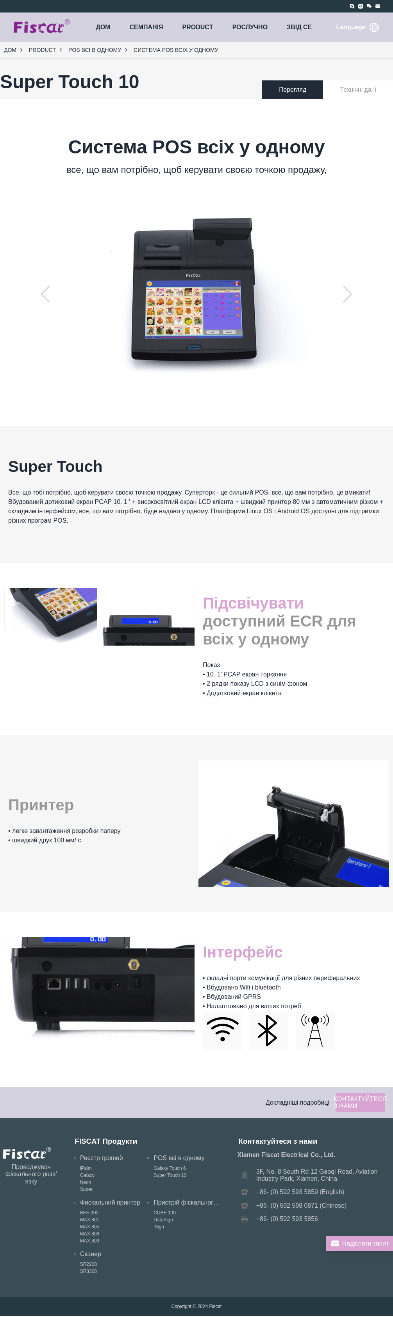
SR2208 (88, 1265)
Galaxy (87, 1176)
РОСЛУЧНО (250, 27)
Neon (85, 1183)
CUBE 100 (165, 1213)
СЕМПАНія (146, 27)
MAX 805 (89, 1227)
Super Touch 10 (170, 1176)
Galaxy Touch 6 (170, 1169)
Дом (103, 27)
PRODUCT (197, 27)
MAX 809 (89, 1241)
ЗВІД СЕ (299, 27)
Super (86, 1190)
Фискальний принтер (110, 1203)
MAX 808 (89, 1234)
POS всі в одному (94, 50)
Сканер (90, 1254)
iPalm (86, 1169)
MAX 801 (89, 1220)
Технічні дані (362, 89)
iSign (159, 1227)
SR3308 (88, 1272)
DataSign (163, 1220)
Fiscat (215, 1307)
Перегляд (305, 89)
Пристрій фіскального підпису (197, 1203)
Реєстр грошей (101, 1158)
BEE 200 (89, 1213)
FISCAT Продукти (106, 1141)
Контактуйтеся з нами (360, 1103)
